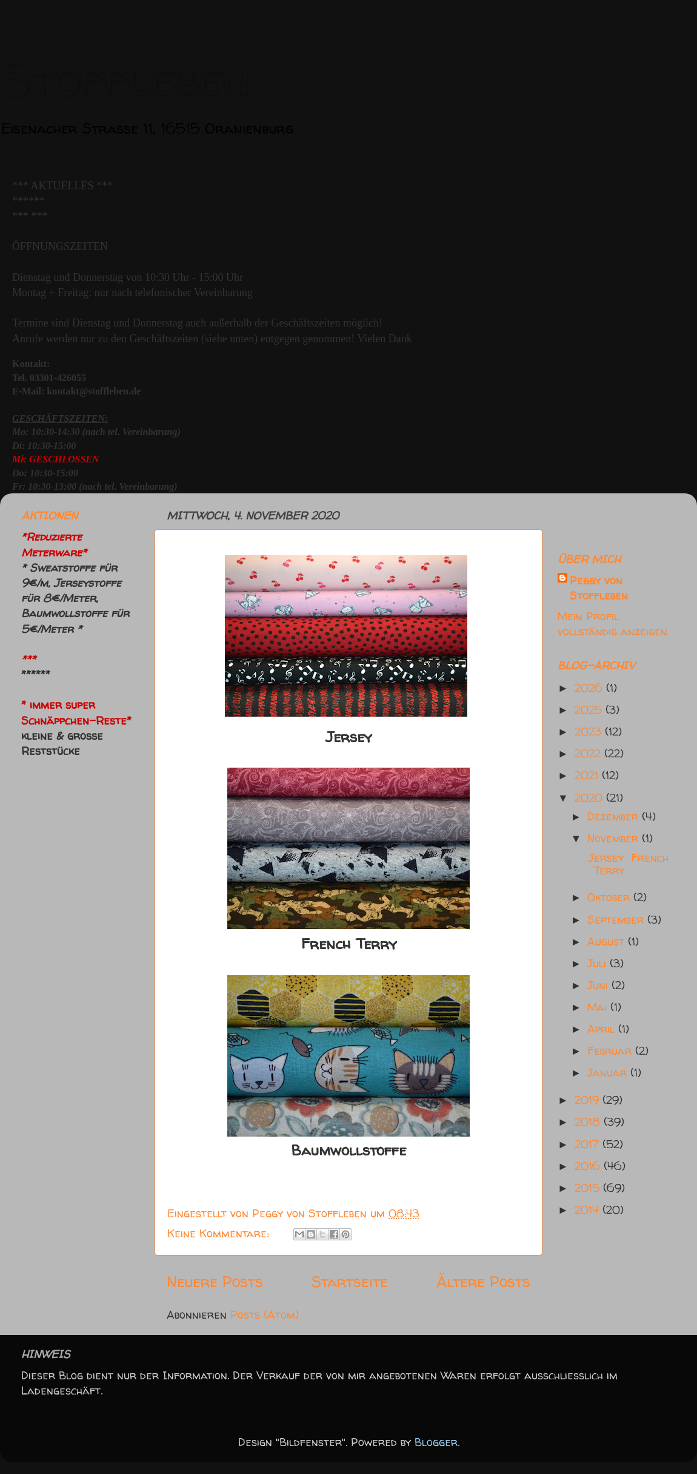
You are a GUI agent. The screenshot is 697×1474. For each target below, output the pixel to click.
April (602, 1028)
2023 (590, 731)
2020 (590, 797)
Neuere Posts (215, 1281)
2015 (589, 1187)
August (607, 941)
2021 (588, 775)
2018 (589, 1121)
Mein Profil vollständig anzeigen (612, 624)
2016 (589, 1166)
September (617, 919)
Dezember (614, 816)
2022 (589, 753)
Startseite (350, 1281)
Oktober (610, 897)
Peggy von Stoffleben (599, 588)
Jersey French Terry (627, 864)
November (614, 838)
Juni (599, 985)
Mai (598, 1007)
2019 (588, 1099)
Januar (608, 1072)
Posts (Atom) (264, 1314)
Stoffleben (125, 77)
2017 (588, 1144)
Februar (611, 1050)
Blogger (436, 1442)
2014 (588, 1209)
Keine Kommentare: (219, 1233)
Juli (598, 963)
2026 (590, 687)
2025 (590, 709)
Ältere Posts (483, 1281)
